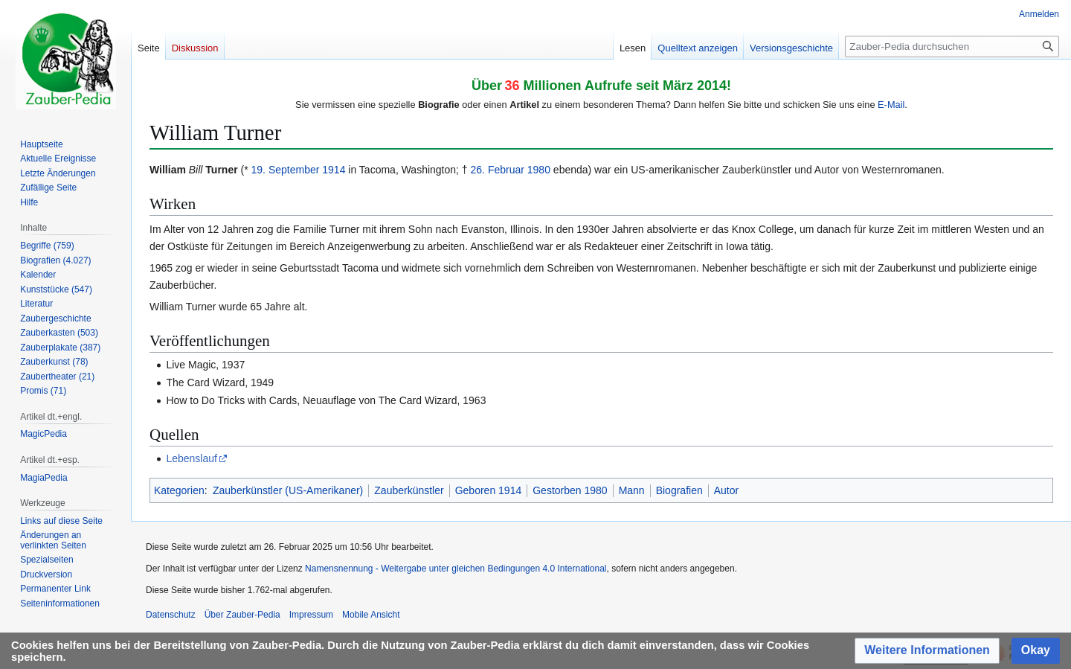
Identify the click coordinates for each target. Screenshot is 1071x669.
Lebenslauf (191, 458)
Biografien (679, 490)
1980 (538, 170)
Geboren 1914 (488, 490)
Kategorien (179, 490)
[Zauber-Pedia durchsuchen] (952, 46)
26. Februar (497, 170)
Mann (632, 490)
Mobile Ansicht (370, 614)
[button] (927, 651)
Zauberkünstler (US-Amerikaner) (288, 490)
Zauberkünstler (408, 490)
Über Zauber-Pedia (242, 614)
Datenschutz (171, 614)
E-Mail (891, 104)
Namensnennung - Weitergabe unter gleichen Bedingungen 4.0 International (455, 568)
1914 (333, 170)
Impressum (311, 614)
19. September (285, 170)
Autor (726, 490)
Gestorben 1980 (570, 490)
